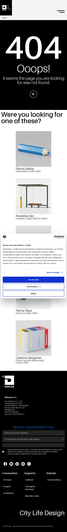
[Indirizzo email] (33, 433)
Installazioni (8, 493)
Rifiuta (33, 294)
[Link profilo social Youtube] (11, 464)
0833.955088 (23, 405)
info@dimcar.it (9, 410)
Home (4, 18)
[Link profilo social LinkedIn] (29, 464)
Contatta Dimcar (54, 480)
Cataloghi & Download (30, 487)
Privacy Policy (6, 526)
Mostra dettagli (53, 272)
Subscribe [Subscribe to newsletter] (33, 445)
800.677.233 (20, 408)
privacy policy (24, 449)
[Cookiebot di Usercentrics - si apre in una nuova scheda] (54, 236)
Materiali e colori (32, 496)
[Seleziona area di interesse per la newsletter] (33, 439)
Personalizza (33, 287)
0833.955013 (12, 405)
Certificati (29, 480)
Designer (7, 486)
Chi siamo (7, 480)
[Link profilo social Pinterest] (17, 464)
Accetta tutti (33, 280)
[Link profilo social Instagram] (23, 464)
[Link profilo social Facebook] (5, 464)
